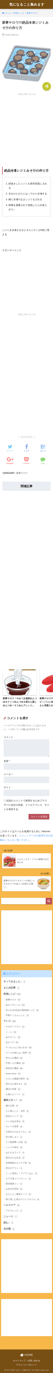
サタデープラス (15, 1026)
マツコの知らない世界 (18, 1053)
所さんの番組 (14, 1058)
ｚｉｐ (11, 1032)
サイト (7, 787)
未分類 (9, 1229)
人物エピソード (15, 1094)
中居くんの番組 (15, 1063)
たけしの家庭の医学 (17, 1079)
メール (8, 774)
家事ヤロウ (22, 473)
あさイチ (12, 1042)
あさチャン (13, 1037)
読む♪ (9, 1223)
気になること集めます (26, 4)
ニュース (11, 1216)
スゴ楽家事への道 (16, 1142)
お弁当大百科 (14, 1189)
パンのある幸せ (15, 1121)
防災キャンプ (14, 1116)
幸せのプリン (14, 1168)
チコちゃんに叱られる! (19, 1047)
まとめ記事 (12, 988)
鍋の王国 (12, 1106)
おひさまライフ (15, 1152)
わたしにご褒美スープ (18, 1194)
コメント (8, 737)
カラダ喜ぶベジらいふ (18, 1178)
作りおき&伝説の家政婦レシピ (22, 1010)
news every (13, 1073)
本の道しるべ (14, 1137)
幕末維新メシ (14, 1184)
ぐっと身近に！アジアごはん (22, 1173)
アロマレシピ (14, 1211)
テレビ (10, 1021)
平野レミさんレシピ (17, 1015)
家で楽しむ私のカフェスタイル (23, 1199)
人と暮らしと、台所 (17, 1111)
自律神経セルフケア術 (18, 1163)
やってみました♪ (15, 981)
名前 (7, 761)
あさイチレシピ (15, 1005)
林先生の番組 (14, 1068)
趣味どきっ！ (13, 1100)
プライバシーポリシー (26, 1365)
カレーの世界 (14, 1126)
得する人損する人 (16, 1084)
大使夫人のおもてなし (18, 1132)
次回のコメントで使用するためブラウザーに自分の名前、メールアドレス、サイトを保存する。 (26, 805)
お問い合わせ (33, 1361)
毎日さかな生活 (15, 1158)
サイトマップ (19, 1361)
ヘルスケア (12, 1205)
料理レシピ (12, 994)
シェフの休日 (14, 1147)
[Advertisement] (26, 124)
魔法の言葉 (13, 1089)
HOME (26, 1355)
